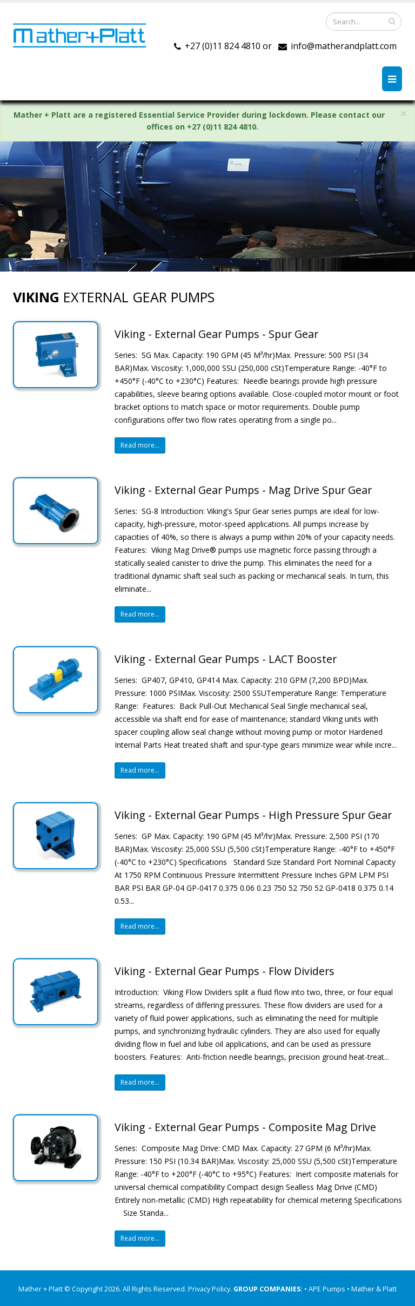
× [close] (403, 113)
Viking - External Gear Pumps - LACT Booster (226, 659)
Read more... (140, 445)
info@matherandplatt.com (344, 46)
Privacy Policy (209, 1289)
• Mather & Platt (372, 1289)
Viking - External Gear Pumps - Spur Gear (216, 334)
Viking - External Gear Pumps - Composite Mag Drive (245, 1127)
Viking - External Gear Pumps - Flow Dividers (224, 971)
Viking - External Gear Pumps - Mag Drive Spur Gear (243, 490)
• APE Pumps (325, 1289)
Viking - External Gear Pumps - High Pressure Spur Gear (253, 815)
